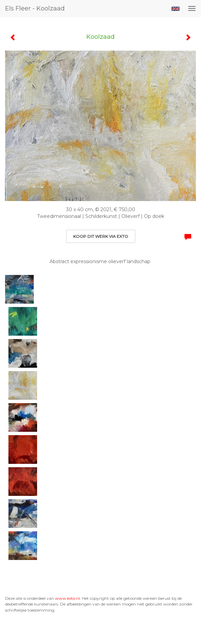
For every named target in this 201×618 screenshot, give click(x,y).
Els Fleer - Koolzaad (35, 8)
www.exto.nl (67, 598)
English (175, 9)
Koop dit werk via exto (100, 236)
